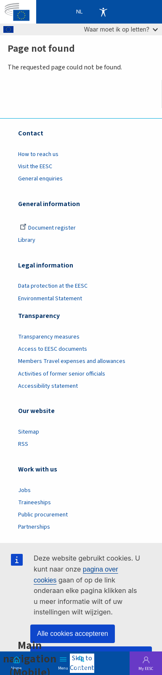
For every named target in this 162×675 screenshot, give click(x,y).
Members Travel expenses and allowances (71, 361)
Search (81, 667)
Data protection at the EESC (53, 286)
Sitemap (28, 432)
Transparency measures (49, 337)
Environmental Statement (50, 298)
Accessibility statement (48, 386)
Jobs (24, 490)
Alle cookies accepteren (72, 633)
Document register (48, 228)
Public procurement (43, 515)
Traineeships (34, 502)
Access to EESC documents (52, 349)
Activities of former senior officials (61, 374)
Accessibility (103, 12)
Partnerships (34, 527)
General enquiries (40, 179)
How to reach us (38, 154)
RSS (23, 444)
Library (26, 240)
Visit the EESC (35, 166)
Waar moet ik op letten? (121, 29)
